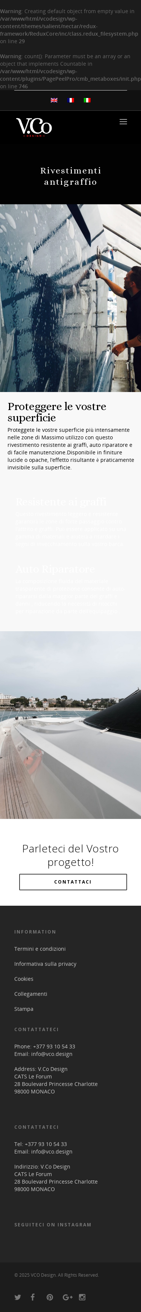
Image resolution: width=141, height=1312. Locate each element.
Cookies (23, 978)
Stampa (23, 1008)
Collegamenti (30, 993)
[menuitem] (54, 100)
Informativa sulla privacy (45, 963)
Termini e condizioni (40, 948)
